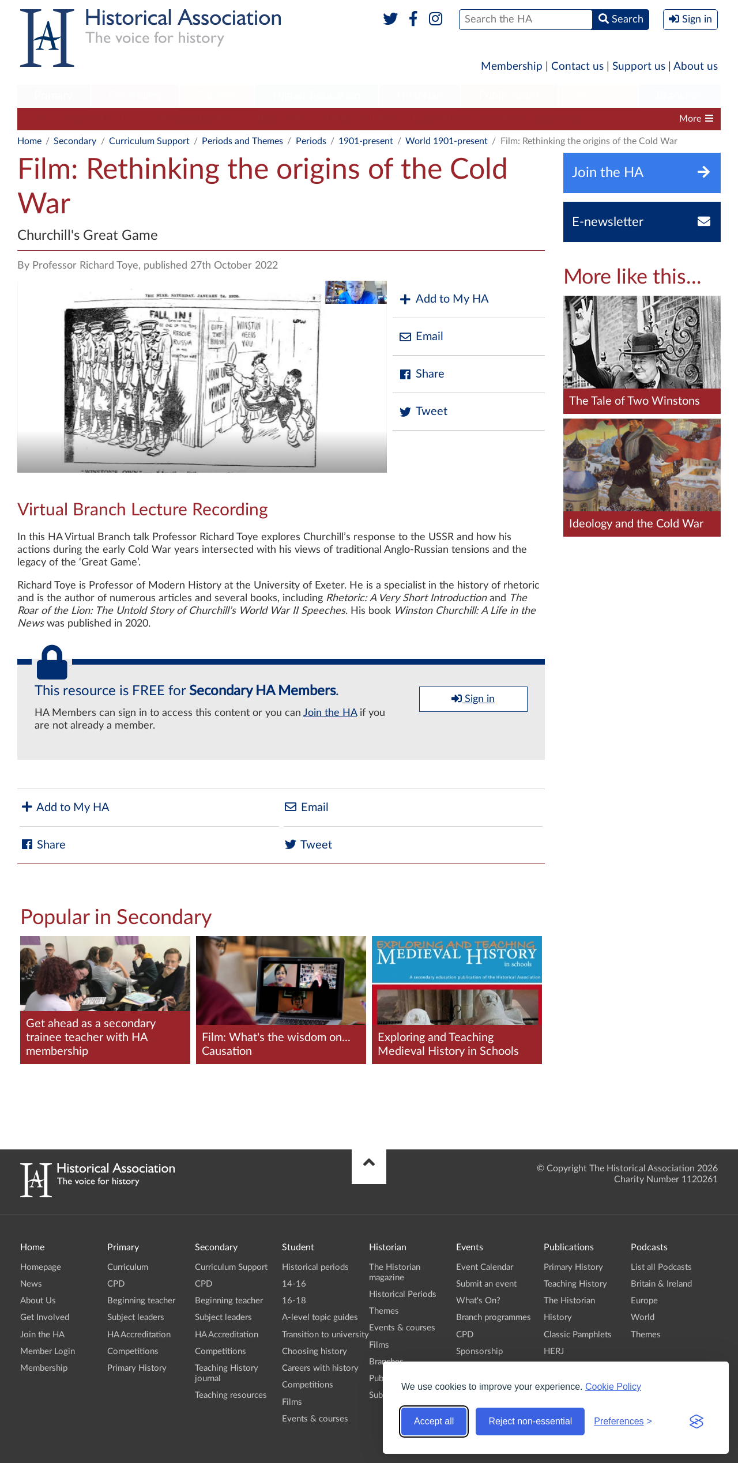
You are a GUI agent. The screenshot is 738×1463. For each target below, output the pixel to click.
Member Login (47, 1351)
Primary (53, 95)
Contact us (577, 66)
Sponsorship (479, 1351)
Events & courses (315, 1419)
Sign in (473, 698)
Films (292, 1402)
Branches (679, 95)
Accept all (434, 1421)
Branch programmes (493, 1317)
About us (695, 66)
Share (421, 374)
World (642, 1317)
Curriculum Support (63, 118)
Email (420, 337)
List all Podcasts (661, 1267)
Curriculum (127, 1267)
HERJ (554, 1351)
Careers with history (320, 1368)
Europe (644, 1300)
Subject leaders (278, 118)
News (31, 1284)
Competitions (440, 118)
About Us (38, 1300)
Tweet (422, 412)
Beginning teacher (193, 118)
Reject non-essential (530, 1421)
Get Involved (44, 1317)
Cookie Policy (613, 1387)
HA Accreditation (361, 118)
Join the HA (330, 713)
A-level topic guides (320, 1317)
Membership (512, 66)
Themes (384, 1311)
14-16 (294, 1284)
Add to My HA (443, 299)
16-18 (294, 1300)
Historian (420, 95)
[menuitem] (54, 96)
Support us (638, 66)
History (558, 1317)
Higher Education (316, 95)
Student (216, 95)
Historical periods (315, 1267)
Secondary (134, 95)
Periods (311, 141)
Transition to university (325, 1334)
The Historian (569, 1300)
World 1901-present (446, 141)
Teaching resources (231, 1395)
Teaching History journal (534, 118)
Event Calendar (484, 1267)
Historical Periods (402, 1294)
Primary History (137, 1368)
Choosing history (314, 1351)
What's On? (478, 1300)
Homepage (40, 1267)
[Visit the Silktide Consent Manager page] (696, 1421)
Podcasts (598, 95)
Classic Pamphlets (578, 1334)
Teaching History (575, 1284)
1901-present (365, 141)
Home (29, 141)
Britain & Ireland (661, 1284)
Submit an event (486, 1284)
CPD (130, 118)
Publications (509, 95)
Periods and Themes (242, 141)
